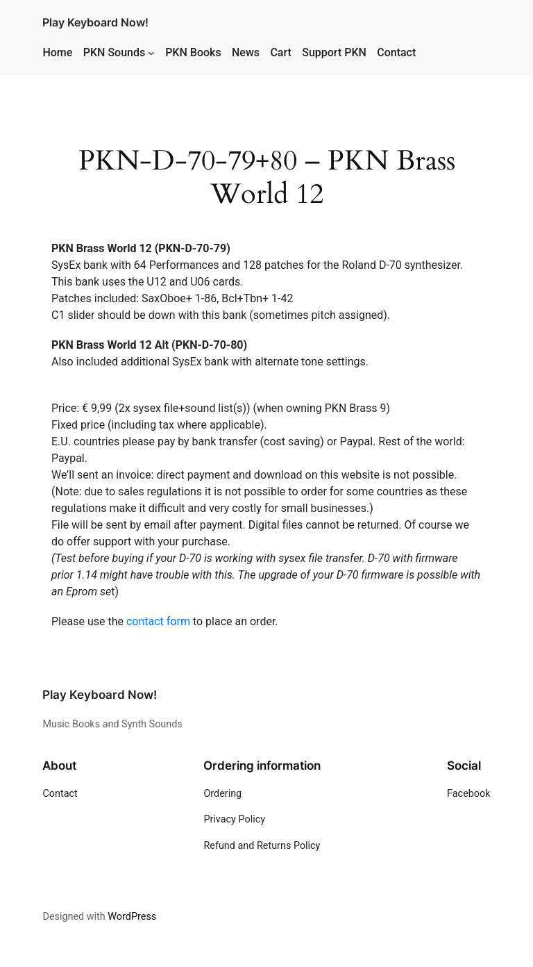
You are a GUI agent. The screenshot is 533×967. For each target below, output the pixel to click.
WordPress (132, 917)
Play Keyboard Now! (95, 22)
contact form (158, 621)
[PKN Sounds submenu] (151, 52)
